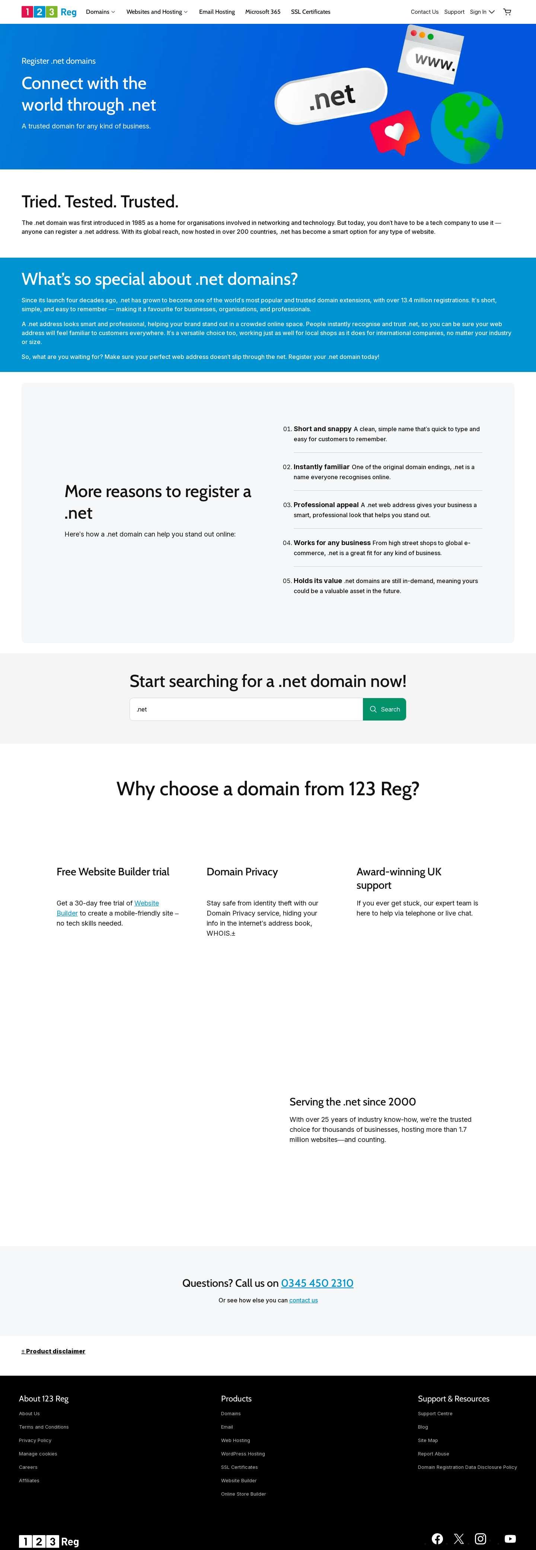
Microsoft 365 (263, 11)
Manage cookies (38, 1454)
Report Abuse (433, 1454)
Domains (231, 1413)
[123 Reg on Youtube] (510, 1543)
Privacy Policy (35, 1440)
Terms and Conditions (44, 1427)
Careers (28, 1467)
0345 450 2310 (317, 1282)
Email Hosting (217, 11)
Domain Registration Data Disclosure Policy (467, 1467)
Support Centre (435, 1413)
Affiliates (29, 1480)
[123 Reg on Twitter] (459, 1543)
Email (227, 1427)
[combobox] (246, 709)
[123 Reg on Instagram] (480, 1543)
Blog (423, 1427)
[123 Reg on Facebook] (437, 1543)
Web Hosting (235, 1440)
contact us (303, 1300)
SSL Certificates (311, 11)
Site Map (428, 1440)
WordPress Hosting (243, 1454)
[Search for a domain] (384, 709)
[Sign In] (483, 12)
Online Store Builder (243, 1494)
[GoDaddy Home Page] (50, 1541)
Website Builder (239, 1480)
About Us (29, 1413)
